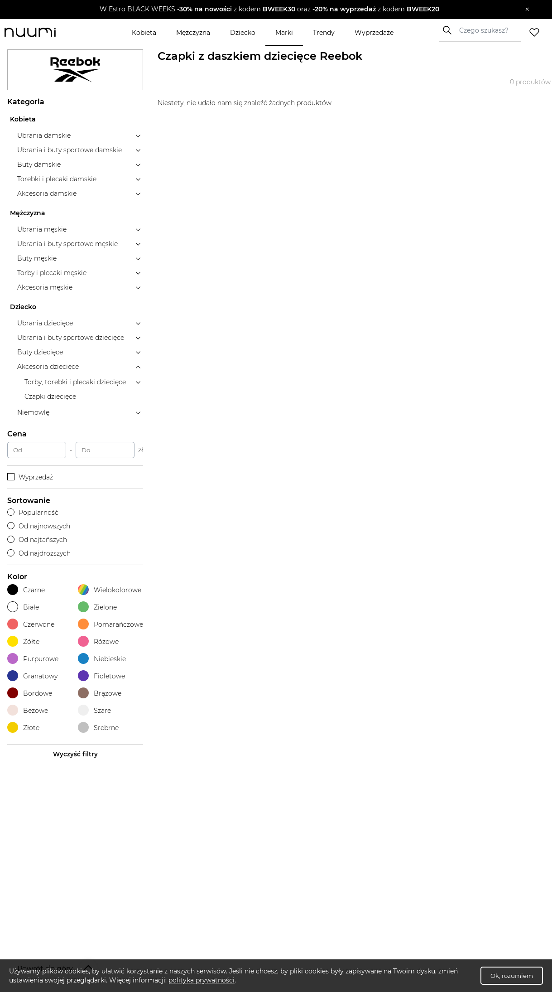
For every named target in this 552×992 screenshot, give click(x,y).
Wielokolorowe (109, 590)
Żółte (23, 641)
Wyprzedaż (30, 477)
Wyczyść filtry (75, 754)
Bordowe (29, 693)
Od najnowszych (38, 526)
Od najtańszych (37, 540)
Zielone (97, 607)
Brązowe (99, 693)
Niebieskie (102, 658)
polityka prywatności (201, 980)
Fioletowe (101, 676)
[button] (269, 10)
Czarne (26, 590)
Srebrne (98, 727)
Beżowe (27, 710)
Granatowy (32, 676)
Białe (23, 607)
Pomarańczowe (110, 624)
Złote (23, 727)
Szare (94, 710)
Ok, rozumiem (511, 975)
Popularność (32, 512)
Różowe (98, 641)
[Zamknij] (527, 10)
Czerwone (30, 624)
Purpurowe (32, 658)
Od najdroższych (39, 553)
